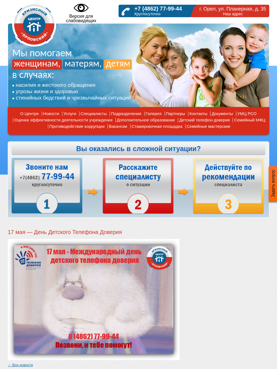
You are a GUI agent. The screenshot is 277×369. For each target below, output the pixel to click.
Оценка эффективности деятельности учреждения (63, 120)
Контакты (198, 113)
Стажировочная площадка (157, 126)
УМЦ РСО (247, 113)
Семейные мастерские (208, 126)
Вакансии (118, 126)
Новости (51, 113)
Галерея (154, 113)
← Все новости (20, 365)
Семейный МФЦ (249, 120)
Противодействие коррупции (76, 126)
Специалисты (94, 113)
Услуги (69, 113)
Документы (222, 113)
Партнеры (175, 113)
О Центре (29, 113)
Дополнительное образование (146, 120)
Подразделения (126, 113)
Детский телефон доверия (204, 120)
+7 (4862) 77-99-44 (158, 9)
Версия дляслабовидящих (81, 12)
